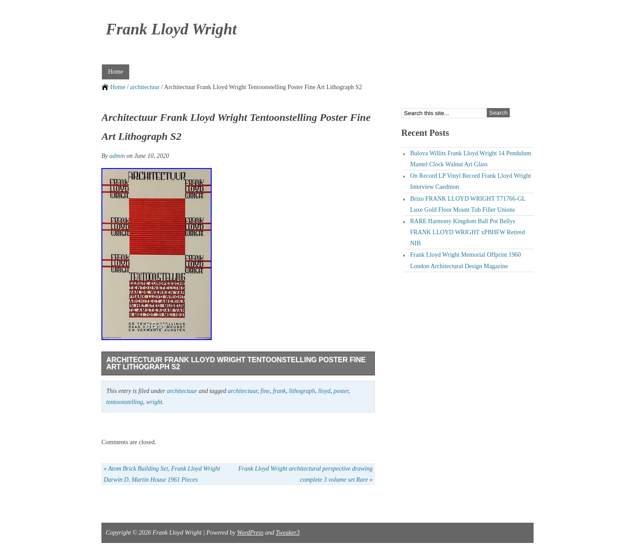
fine (265, 391)
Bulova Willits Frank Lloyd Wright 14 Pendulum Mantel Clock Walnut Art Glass (470, 159)
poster (340, 391)
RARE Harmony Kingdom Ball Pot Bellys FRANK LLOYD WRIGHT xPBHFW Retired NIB (467, 232)
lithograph (302, 391)
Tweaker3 (287, 532)
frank (279, 391)
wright (154, 402)
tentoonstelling (124, 402)
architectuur (145, 87)
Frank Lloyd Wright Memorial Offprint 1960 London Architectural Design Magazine (465, 260)
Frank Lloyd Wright (171, 29)
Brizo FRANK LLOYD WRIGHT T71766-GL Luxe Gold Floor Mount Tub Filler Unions (468, 204)
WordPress (250, 532)
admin (117, 156)
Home (115, 71)
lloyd (324, 391)
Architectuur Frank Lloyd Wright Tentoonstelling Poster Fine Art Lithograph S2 (236, 363)
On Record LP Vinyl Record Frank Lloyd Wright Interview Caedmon (470, 181)
